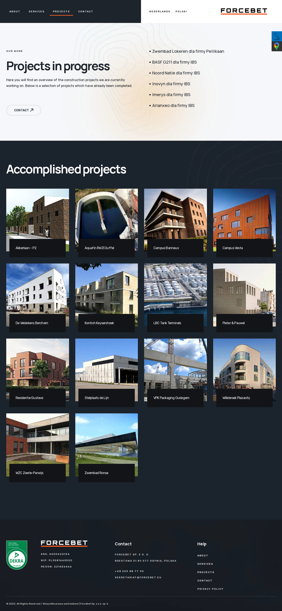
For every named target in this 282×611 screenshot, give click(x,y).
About (14, 11)
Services (37, 11)
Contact (85, 11)
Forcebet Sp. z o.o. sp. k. (94, 603)
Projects (61, 11)
